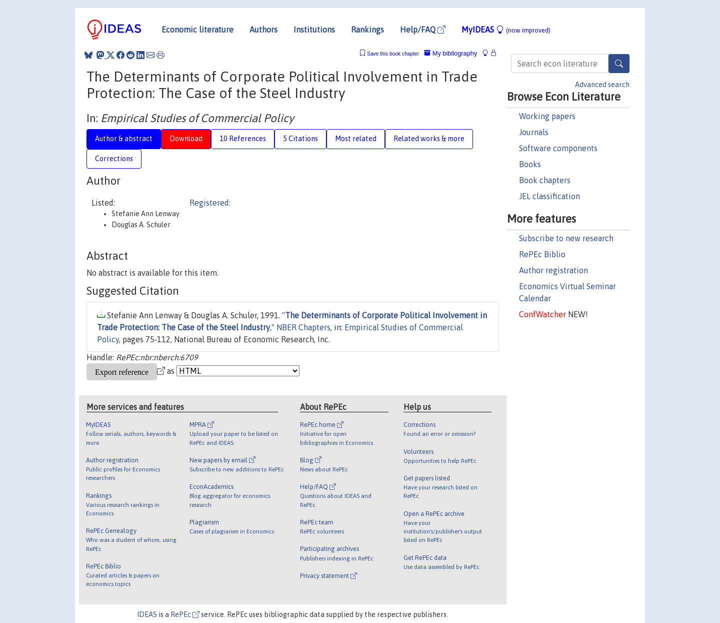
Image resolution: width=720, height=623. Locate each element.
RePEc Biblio (542, 254)
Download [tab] (186, 139)
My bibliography (450, 53)
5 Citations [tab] (300, 139)
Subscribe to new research (566, 238)
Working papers (547, 116)
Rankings (367, 29)
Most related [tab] (355, 139)
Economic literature (198, 29)
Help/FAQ (423, 29)
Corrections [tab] (114, 159)
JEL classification (549, 196)
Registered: (210, 202)
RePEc (185, 614)
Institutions (314, 29)
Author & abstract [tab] (123, 139)
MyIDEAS (506, 29)
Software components (558, 148)
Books (530, 164)
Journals (533, 132)
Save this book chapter (393, 54)
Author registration (553, 270)
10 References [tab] (243, 139)
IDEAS (147, 614)
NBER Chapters (303, 327)
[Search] (619, 63)
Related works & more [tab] (429, 139)
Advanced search (602, 85)
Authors (264, 29)
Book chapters (544, 180)
